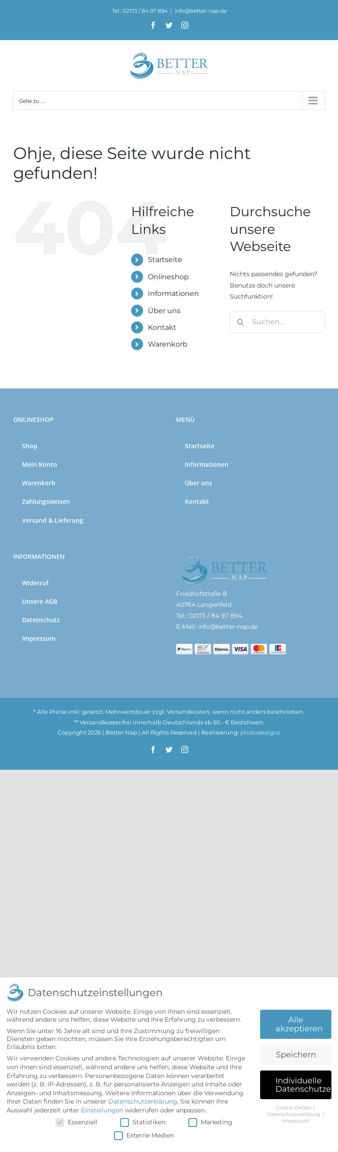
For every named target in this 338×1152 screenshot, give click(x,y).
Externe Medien (144, 1135)
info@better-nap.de (201, 10)
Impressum (295, 1121)
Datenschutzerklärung (142, 1101)
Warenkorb (167, 344)
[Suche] (241, 322)
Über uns (164, 310)
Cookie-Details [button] (294, 1108)
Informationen (173, 293)
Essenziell (76, 1122)
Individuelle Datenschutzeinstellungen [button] (303, 1085)
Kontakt (162, 327)
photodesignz (260, 732)
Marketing (210, 1122)
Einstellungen (102, 1110)
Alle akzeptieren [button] (299, 1024)
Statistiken (142, 1122)
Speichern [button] (296, 1054)
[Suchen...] (277, 322)
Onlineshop (168, 277)
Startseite (165, 259)
